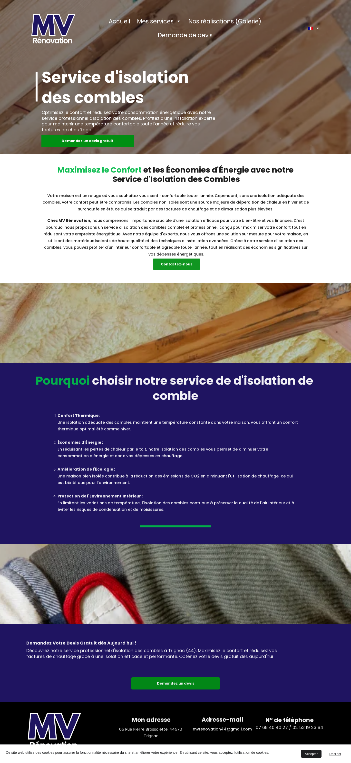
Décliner (335, 754)
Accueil (119, 21)
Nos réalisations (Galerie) (224, 21)
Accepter (311, 754)
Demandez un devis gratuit (88, 141)
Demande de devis (185, 35)
